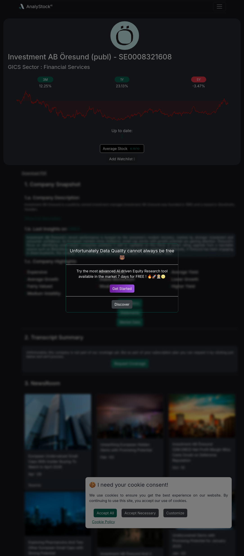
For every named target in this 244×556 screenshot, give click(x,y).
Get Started (122, 288)
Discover (122, 304)
